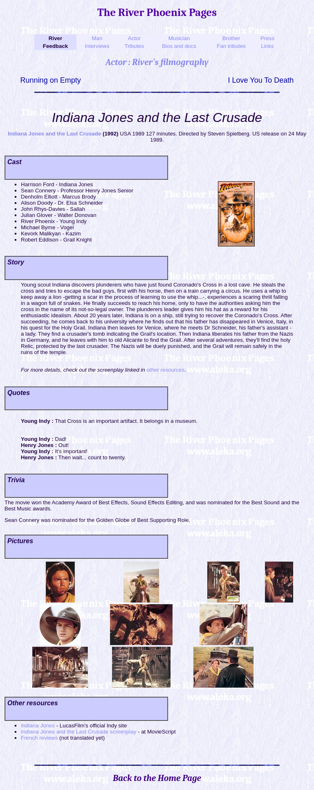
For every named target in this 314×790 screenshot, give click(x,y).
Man (97, 38)
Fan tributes (231, 46)
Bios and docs (179, 46)
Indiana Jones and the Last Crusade (54, 134)
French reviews (39, 738)
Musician (179, 38)
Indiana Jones (38, 725)
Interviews (97, 46)
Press (267, 38)
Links (267, 46)
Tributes (134, 46)
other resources (165, 370)
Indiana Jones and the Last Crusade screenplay (78, 732)
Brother (231, 38)
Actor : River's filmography (157, 62)
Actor (134, 38)
